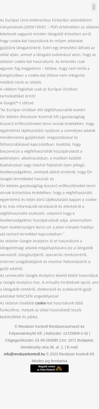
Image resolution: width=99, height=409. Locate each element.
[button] (93, 7)
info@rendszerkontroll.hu (24, 354)
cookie (40, 302)
